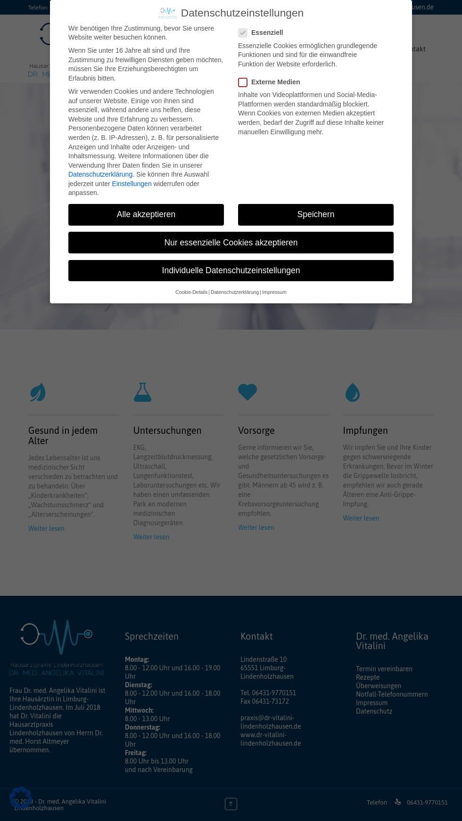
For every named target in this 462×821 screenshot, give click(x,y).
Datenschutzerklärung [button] (235, 287)
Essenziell (263, 28)
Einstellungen (132, 178)
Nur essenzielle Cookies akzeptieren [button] (230, 237)
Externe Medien (272, 77)
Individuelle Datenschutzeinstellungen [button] (231, 265)
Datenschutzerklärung (100, 169)
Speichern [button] (316, 209)
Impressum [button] (274, 287)
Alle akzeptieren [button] (146, 209)
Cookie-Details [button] (191, 287)
